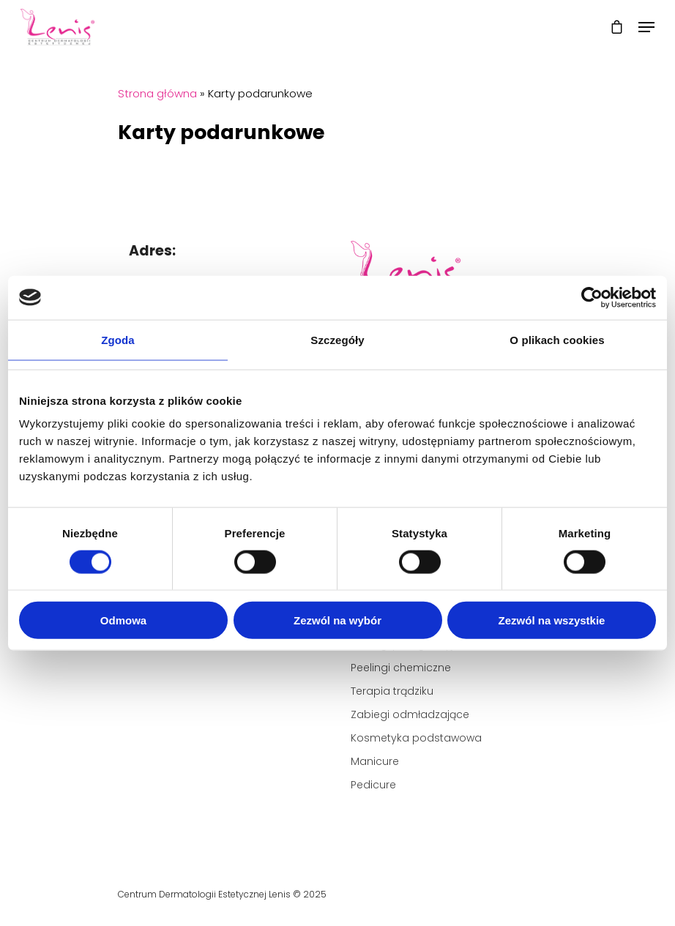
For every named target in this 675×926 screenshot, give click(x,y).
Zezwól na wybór (337, 620)
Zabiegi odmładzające (410, 714)
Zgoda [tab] (118, 339)
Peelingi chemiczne (401, 667)
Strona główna (157, 93)
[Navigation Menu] (646, 27)
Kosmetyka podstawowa (416, 738)
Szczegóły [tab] (337, 339)
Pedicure (373, 784)
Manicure (375, 761)
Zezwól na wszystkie (552, 620)
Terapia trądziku (392, 691)
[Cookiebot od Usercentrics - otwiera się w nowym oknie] (592, 297)
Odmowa (123, 620)
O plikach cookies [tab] (557, 339)
